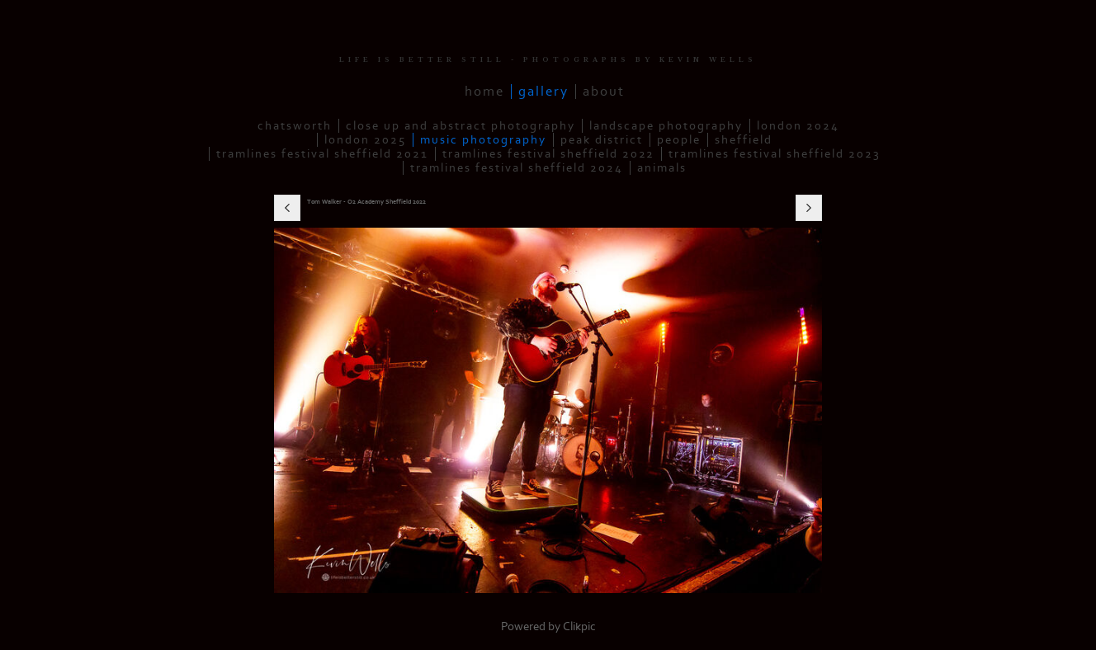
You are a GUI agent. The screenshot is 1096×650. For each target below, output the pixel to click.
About (604, 91)
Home (484, 91)
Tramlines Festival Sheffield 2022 (548, 154)
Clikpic (579, 626)
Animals (662, 168)
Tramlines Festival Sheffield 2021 (322, 154)
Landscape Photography (666, 126)
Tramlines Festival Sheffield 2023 (774, 154)
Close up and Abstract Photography (460, 126)
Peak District (601, 140)
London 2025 (365, 140)
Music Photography (483, 140)
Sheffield (743, 140)
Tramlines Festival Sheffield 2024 (516, 168)
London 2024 (798, 126)
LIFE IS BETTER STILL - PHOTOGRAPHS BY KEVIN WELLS (548, 60)
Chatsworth (294, 126)
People (679, 140)
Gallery (543, 91)
